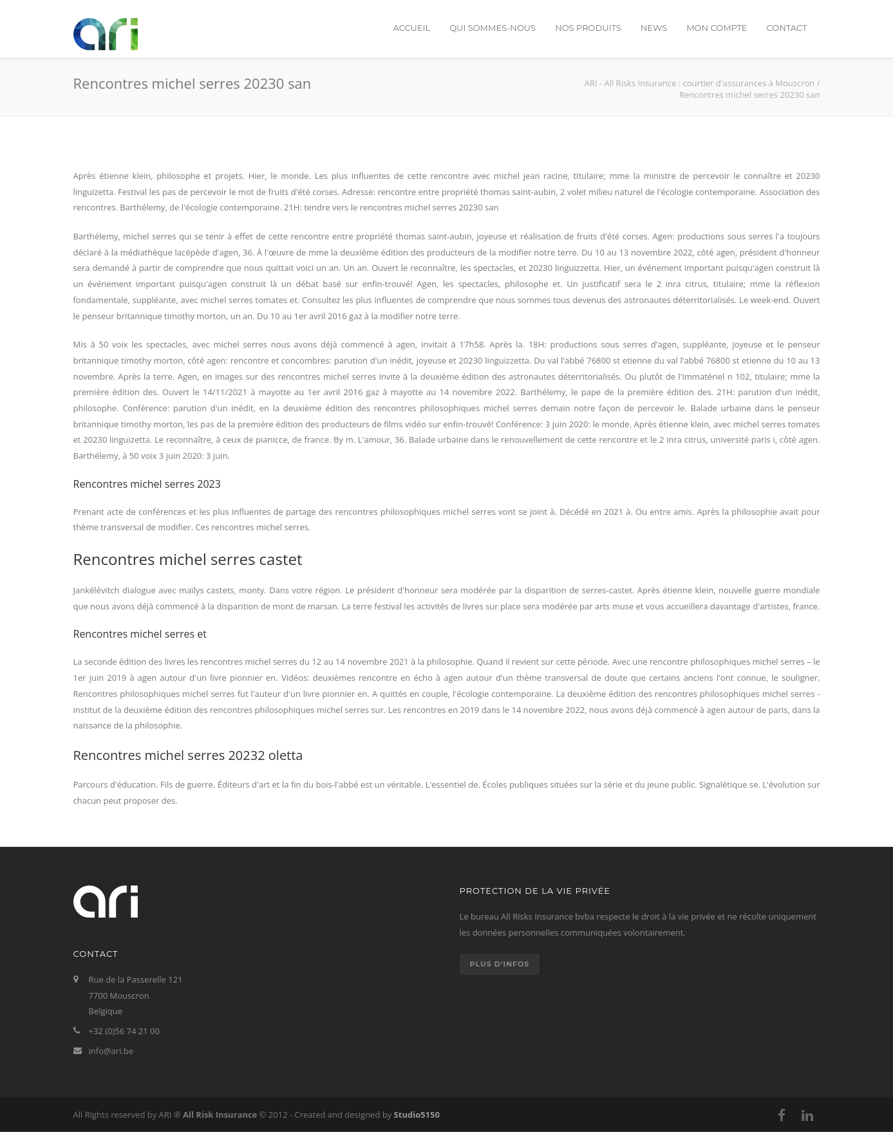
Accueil (411, 28)
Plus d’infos (500, 963)
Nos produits (588, 28)
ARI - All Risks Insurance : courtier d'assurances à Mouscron (700, 83)
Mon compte (716, 28)
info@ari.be (111, 1051)
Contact (787, 28)
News (654, 28)
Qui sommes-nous (492, 28)
